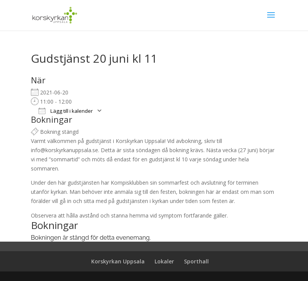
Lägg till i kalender (66, 110)
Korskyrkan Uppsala (118, 261)
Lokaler (164, 261)
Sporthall (196, 261)
